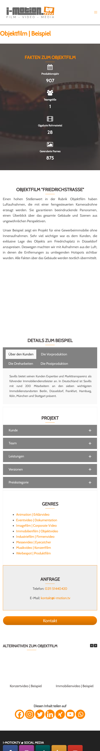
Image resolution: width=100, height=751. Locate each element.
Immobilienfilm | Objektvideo (37, 531)
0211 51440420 (56, 589)
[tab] (21, 354)
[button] (50, 430)
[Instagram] (29, 714)
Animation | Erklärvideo (32, 514)
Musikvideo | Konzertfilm (33, 548)
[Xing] (60, 714)
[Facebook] (19, 714)
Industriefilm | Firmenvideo (35, 537)
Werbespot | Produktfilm (33, 553)
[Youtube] (70, 714)
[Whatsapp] (80, 714)
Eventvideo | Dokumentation (36, 520)
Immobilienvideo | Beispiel (74, 686)
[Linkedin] (50, 714)
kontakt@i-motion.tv (55, 598)
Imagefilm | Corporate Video (36, 526)
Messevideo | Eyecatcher (33, 542)
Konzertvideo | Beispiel (26, 686)
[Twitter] (40, 714)
